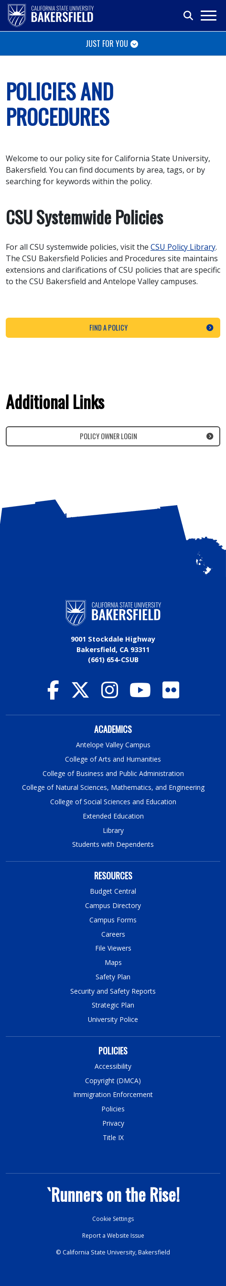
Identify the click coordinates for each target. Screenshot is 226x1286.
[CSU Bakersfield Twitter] (80, 694)
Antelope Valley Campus (113, 744)
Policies (113, 1107)
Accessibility (113, 1064)
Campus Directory (113, 904)
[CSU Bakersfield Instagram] (110, 694)
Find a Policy (108, 327)
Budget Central (113, 890)
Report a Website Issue (113, 1234)
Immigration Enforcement (113, 1093)
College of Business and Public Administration (113, 772)
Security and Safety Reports (113, 989)
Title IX (113, 1135)
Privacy (113, 1121)
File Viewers (113, 947)
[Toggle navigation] (208, 15)
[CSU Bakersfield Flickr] (171, 694)
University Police (113, 1017)
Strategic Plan (113, 1004)
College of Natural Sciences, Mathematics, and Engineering (113, 787)
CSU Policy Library (183, 247)
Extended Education (113, 815)
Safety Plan (113, 975)
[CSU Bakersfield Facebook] (53, 694)
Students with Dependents (113, 843)
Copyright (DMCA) (113, 1079)
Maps (113, 961)
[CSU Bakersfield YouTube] (140, 694)
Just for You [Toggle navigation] (107, 43)
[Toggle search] (189, 16)
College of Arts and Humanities (113, 759)
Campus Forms (113, 918)
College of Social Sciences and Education (113, 801)
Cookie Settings (113, 1217)
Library (113, 829)
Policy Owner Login (108, 436)
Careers (113, 933)
